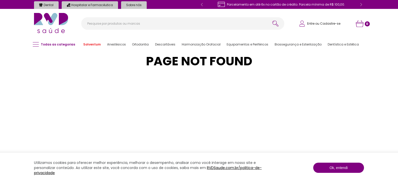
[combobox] (182, 23)
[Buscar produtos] (275, 23)
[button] (92, 44)
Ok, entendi (338, 168)
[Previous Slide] (202, 4)
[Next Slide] (361, 4)
